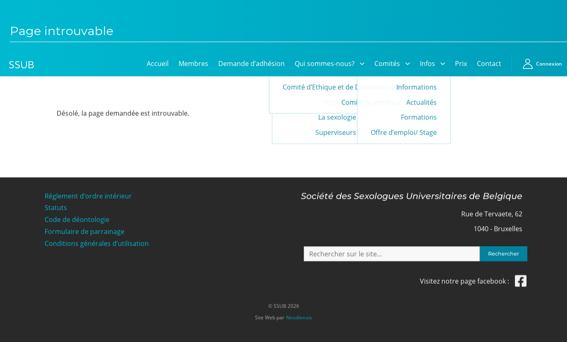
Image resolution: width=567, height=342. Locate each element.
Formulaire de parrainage (84, 231)
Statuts (56, 207)
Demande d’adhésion (251, 63)
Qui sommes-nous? (325, 63)
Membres (193, 63)
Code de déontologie (77, 219)
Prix (461, 63)
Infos (427, 63)
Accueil (158, 63)
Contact (489, 63)
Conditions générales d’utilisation (97, 243)
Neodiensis (299, 316)
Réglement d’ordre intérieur (88, 195)
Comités (387, 63)
